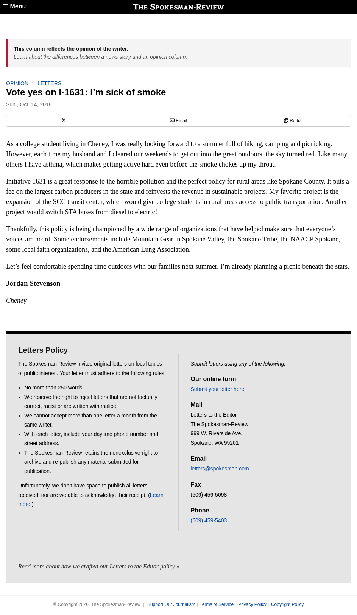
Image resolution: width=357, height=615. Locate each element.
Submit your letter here (218, 389)
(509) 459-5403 (209, 520)
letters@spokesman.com (220, 469)
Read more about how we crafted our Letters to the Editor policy (96, 566)
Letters (49, 83)
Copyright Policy (287, 604)
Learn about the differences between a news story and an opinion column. (100, 57)
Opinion (17, 83)
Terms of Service (217, 604)
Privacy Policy (252, 604)
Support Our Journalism (171, 604)
